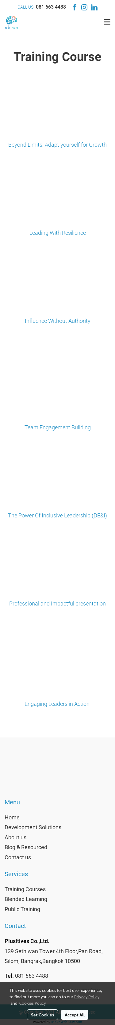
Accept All (75, 1014)
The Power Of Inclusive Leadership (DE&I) (57, 515)
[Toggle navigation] (107, 22)
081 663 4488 (51, 7)
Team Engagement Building (58, 427)
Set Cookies (42, 1014)
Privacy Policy (86, 996)
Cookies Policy (32, 1003)
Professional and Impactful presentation (57, 603)
